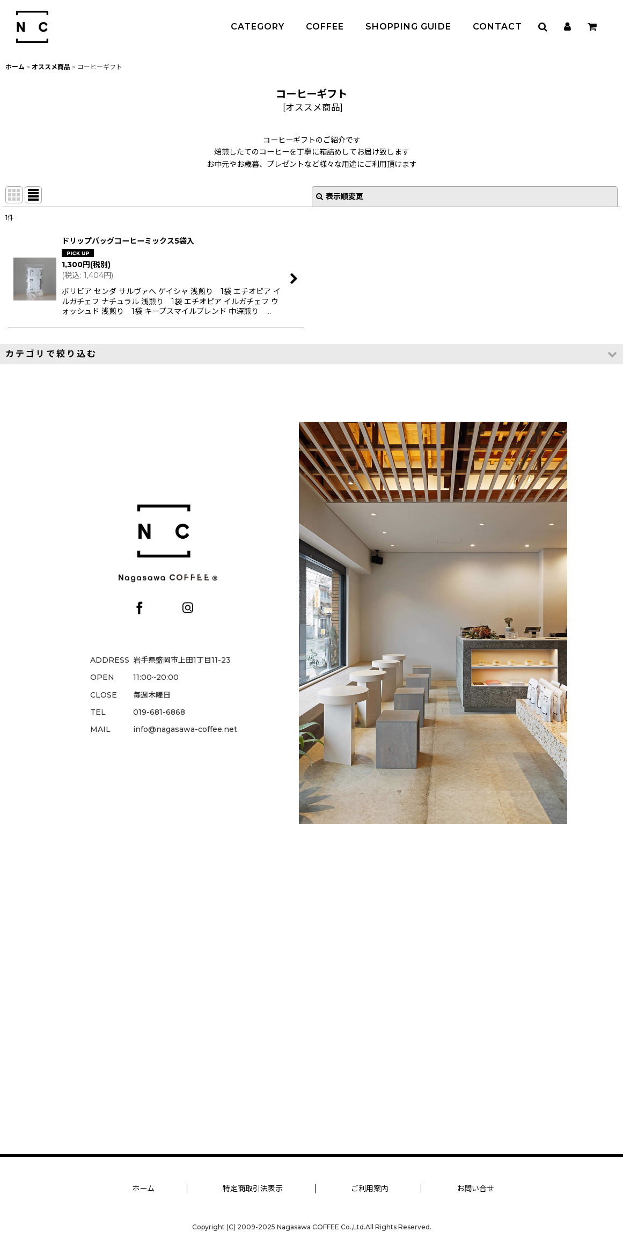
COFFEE (325, 26)
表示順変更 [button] (339, 196)
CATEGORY (257, 26)
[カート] (592, 27)
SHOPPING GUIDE (408, 26)
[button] (542, 27)
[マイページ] (567, 27)
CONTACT (497, 26)
